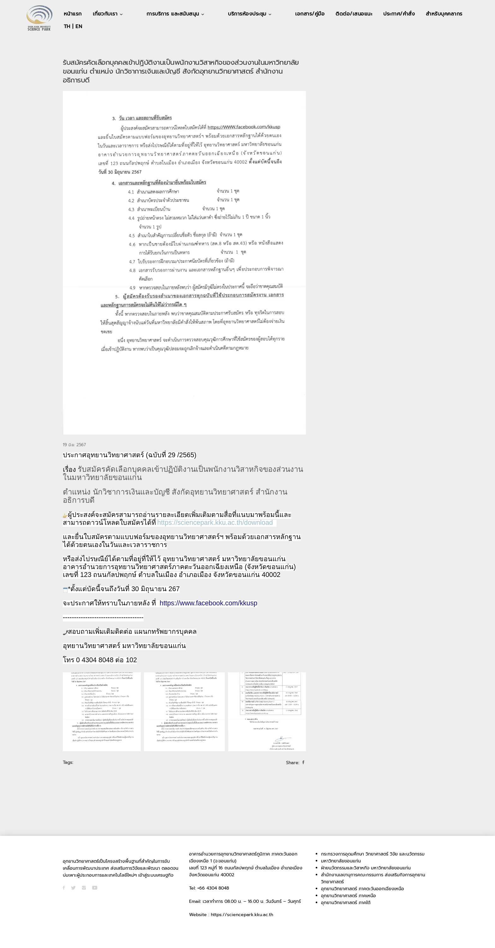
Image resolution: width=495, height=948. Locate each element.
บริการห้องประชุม (217, 26)
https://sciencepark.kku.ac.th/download (215, 522)
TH (430, 26)
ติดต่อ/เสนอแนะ (307, 26)
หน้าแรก (73, 26)
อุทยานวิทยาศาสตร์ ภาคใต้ (345, 902)
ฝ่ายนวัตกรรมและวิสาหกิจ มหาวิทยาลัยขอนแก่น (366, 868)
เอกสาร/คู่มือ (263, 26)
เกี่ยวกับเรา (106, 26)
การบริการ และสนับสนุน (158, 26)
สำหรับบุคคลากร (397, 26)
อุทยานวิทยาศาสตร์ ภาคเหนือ (348, 895)
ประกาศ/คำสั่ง (352, 26)
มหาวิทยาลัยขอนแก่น (341, 861)
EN (442, 26)
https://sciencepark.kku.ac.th (242, 914)
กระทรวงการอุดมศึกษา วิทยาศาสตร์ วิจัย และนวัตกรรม (373, 854)
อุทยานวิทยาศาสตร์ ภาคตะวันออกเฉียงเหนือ (362, 888)
